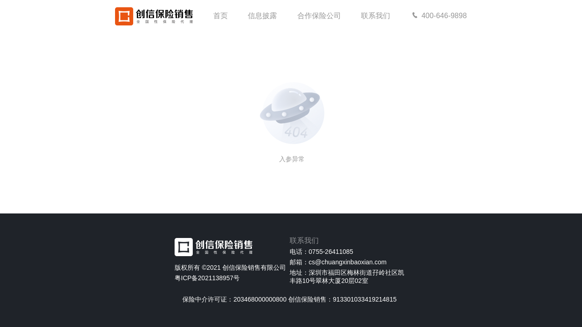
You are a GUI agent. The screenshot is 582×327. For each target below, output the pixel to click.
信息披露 (262, 16)
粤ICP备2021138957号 (207, 278)
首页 (220, 16)
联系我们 (375, 16)
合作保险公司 (319, 16)
